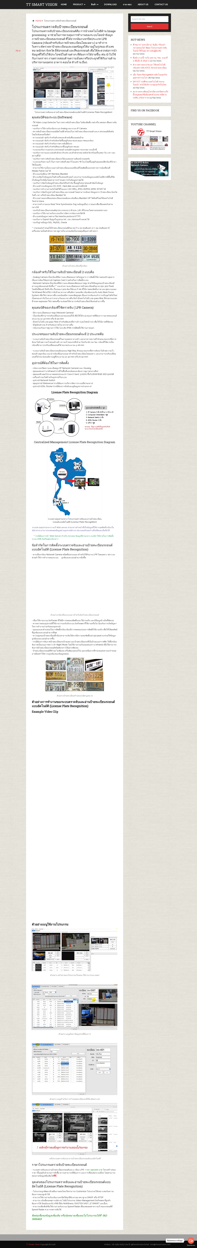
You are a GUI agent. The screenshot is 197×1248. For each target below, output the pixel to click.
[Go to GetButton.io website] (191, 1245)
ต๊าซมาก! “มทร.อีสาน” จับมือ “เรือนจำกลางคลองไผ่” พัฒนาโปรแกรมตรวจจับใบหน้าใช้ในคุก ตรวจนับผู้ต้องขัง (150, 48)
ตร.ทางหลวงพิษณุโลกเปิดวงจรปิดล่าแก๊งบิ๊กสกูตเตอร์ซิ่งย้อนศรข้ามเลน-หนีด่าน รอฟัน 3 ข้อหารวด (150, 94)
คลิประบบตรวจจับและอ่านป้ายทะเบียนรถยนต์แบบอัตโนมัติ (75, 1158)
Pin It (18, 51)
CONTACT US (161, 4)
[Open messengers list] (191, 1240)
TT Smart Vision (41, 4)
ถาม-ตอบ (127, 4)
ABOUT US (143, 4)
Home (38, 21)
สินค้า (93, 4)
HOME (64, 4)
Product (78, 4)
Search (149, 27)
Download (110, 4)
